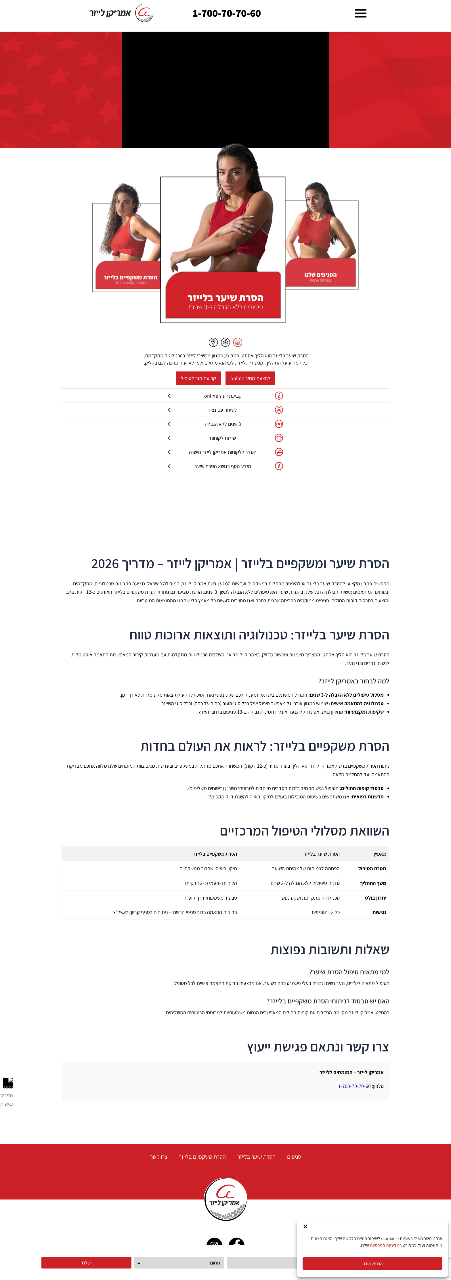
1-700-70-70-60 (227, 13)
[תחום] (179, 1262)
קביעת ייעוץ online (225, 396)
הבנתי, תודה (373, 1263)
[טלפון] (272, 1262)
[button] (305, 1226)
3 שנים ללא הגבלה (225, 424)
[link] (121, 13)
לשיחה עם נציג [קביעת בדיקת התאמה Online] (225, 410)
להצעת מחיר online (250, 378)
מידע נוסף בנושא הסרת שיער (225, 466)
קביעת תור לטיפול (198, 378)
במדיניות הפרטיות (386, 1245)
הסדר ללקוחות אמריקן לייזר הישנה (225, 452)
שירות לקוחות (225, 438)
